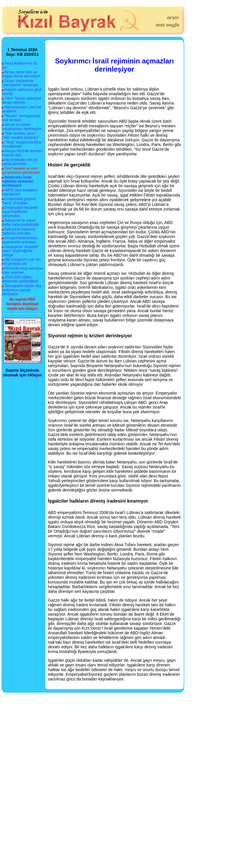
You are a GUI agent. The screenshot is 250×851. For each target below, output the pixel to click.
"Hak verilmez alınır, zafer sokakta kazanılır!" (20, 135)
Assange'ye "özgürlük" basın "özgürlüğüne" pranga (20, 251)
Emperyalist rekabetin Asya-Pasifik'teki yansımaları (20, 212)
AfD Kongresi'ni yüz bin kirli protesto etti (21, 262)
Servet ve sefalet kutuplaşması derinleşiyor (21, 127)
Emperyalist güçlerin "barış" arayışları (19, 201)
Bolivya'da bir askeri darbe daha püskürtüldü (20, 222)
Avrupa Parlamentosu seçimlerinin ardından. (20, 240)
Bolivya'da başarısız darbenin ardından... (19, 231)
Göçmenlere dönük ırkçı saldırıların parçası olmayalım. (22, 290)
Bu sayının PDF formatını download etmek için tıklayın (22, 304)
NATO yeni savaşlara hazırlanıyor (19, 192)
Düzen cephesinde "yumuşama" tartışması (20, 83)
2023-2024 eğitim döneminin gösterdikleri (20, 279)
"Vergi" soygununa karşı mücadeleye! (22, 144)
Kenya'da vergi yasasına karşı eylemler (22, 270)
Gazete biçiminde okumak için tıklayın (22, 372)
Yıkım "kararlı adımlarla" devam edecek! (22, 100)
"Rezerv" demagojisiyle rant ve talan (21, 118)
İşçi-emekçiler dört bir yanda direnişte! (20, 162)
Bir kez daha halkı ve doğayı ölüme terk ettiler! (21, 74)
